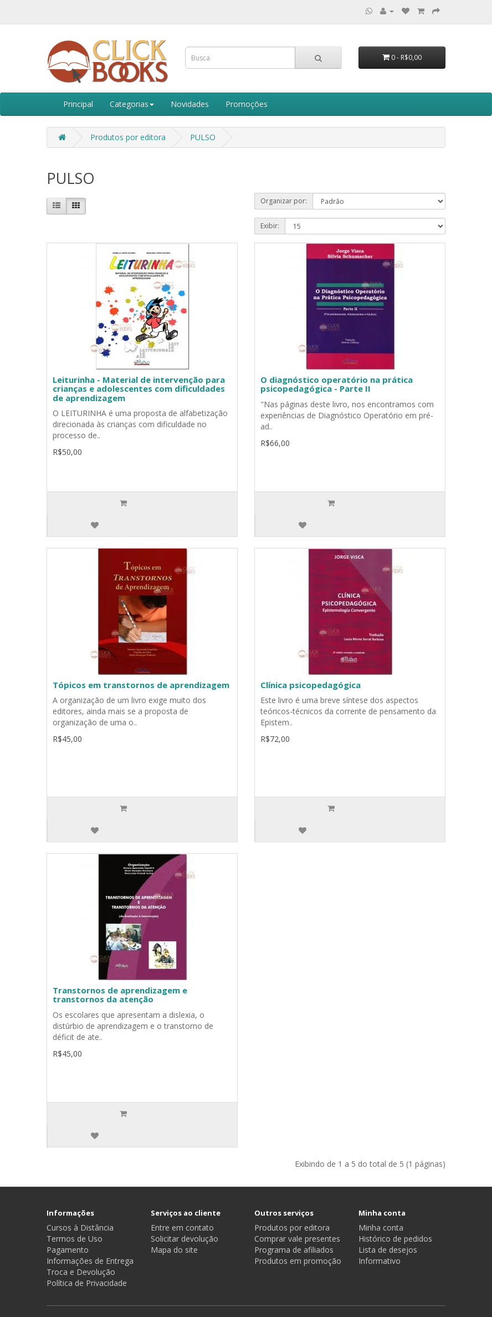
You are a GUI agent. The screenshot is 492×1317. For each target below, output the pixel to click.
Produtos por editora (128, 137)
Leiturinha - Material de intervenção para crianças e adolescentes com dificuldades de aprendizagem (139, 388)
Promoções (247, 104)
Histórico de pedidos (395, 1238)
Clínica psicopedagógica (310, 684)
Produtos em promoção (297, 1260)
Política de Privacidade (87, 1283)
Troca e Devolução (81, 1272)
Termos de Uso (74, 1238)
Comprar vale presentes (297, 1238)
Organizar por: (283, 201)
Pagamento (68, 1249)
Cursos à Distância (80, 1227)
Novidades (190, 104)
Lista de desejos (387, 1249)
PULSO (203, 137)
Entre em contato (182, 1227)
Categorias (132, 104)
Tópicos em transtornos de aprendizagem (141, 684)
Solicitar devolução (184, 1238)
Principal (78, 104)
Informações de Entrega (90, 1260)
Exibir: (269, 225)
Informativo (379, 1260)
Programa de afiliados (294, 1249)
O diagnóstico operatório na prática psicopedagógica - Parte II (336, 384)
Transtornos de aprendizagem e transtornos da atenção (120, 995)
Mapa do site (174, 1249)
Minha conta (380, 1227)
